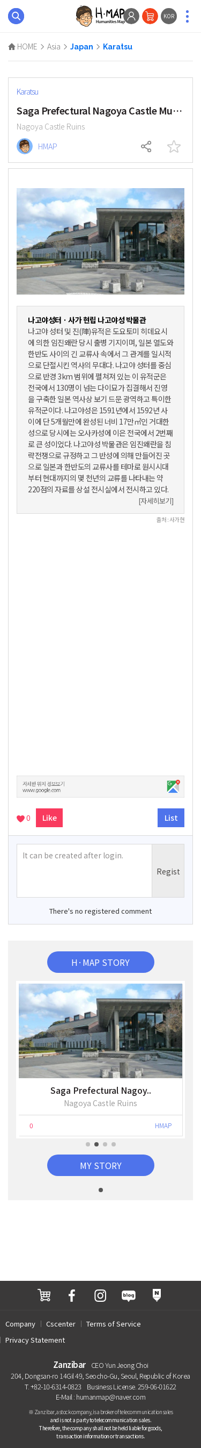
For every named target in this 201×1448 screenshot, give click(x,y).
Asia (54, 46)
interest (173, 146)
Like (49, 817)
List (171, 817)
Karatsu (117, 46)
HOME (23, 46)
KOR (168, 16)
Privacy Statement (35, 1340)
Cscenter (61, 1323)
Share (147, 146)
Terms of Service (113, 1323)
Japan (81, 46)
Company (20, 1323)
